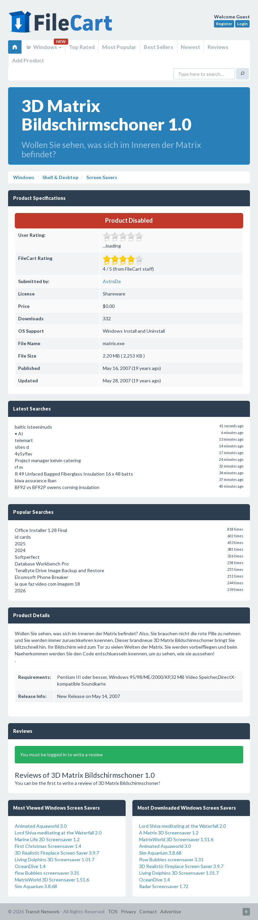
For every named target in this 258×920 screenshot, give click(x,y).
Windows (43, 47)
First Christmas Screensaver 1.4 (48, 846)
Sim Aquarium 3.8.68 (36, 886)
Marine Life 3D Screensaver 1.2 (47, 839)
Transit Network (42, 911)
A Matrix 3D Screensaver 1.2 (169, 832)
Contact (148, 911)
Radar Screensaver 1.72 (163, 886)
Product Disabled (129, 220)
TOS (113, 911)
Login (242, 23)
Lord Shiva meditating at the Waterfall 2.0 (58, 832)
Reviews (218, 47)
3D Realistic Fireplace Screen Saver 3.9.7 (57, 853)
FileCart (62, 25)
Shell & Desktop (59, 177)
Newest (190, 47)
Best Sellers (158, 47)
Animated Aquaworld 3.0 (41, 826)
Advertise (170, 911)
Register (224, 23)
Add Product (28, 60)
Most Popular (119, 47)
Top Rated (82, 47)
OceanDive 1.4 (30, 866)
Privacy (128, 911)
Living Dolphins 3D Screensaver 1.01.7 (54, 859)
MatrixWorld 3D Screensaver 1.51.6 (52, 879)
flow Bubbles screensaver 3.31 (47, 873)
